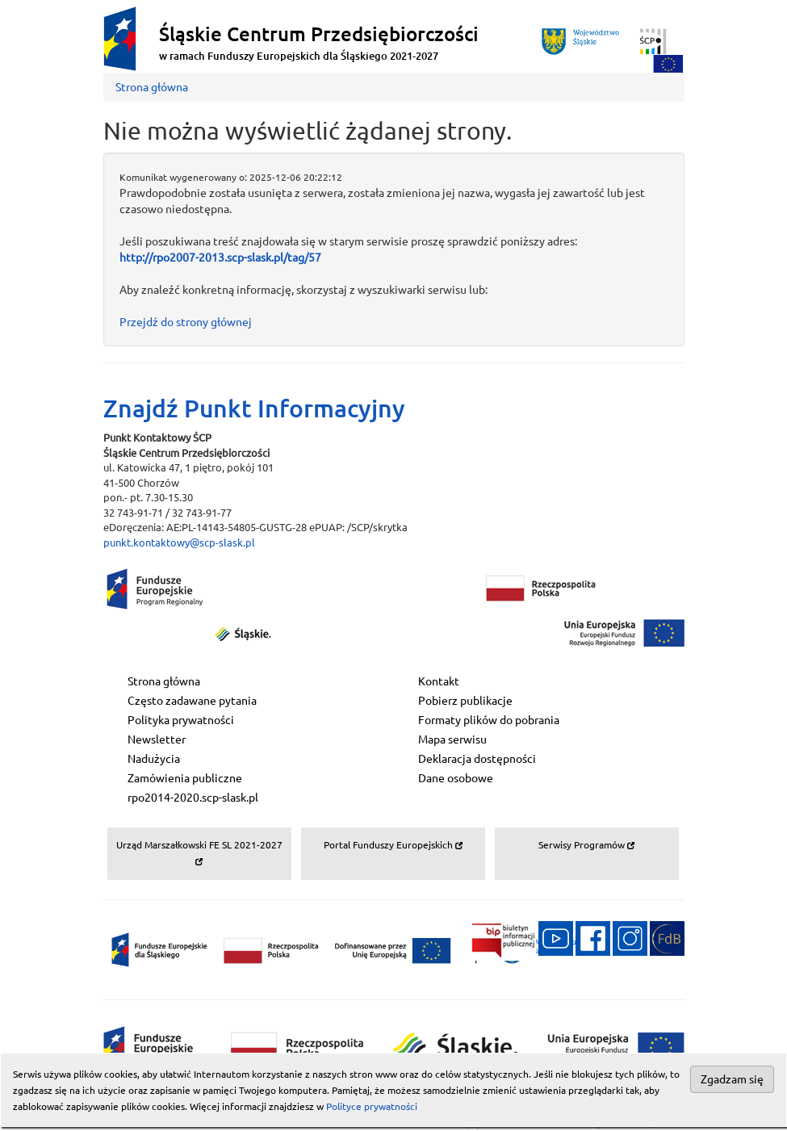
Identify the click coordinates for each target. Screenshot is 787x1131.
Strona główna (151, 87)
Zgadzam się (732, 1079)
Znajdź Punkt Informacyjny (254, 408)
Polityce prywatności (371, 1106)
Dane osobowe (455, 778)
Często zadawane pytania (192, 700)
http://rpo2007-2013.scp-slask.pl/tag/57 (220, 257)
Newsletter (157, 739)
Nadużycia (154, 758)
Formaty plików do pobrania (488, 720)
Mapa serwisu (452, 739)
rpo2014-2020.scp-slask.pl (193, 797)
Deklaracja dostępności (477, 758)
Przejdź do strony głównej (185, 322)
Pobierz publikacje (465, 700)
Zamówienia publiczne (185, 778)
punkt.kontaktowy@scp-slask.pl (179, 542)
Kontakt (438, 681)
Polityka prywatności (181, 720)
